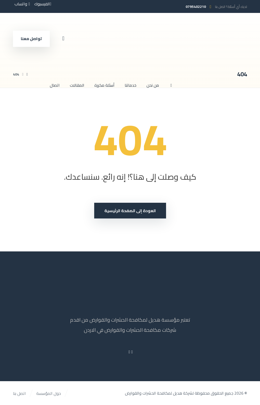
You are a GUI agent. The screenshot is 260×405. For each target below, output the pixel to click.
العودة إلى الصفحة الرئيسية (130, 210)
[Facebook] (132, 352)
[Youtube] (129, 352)
